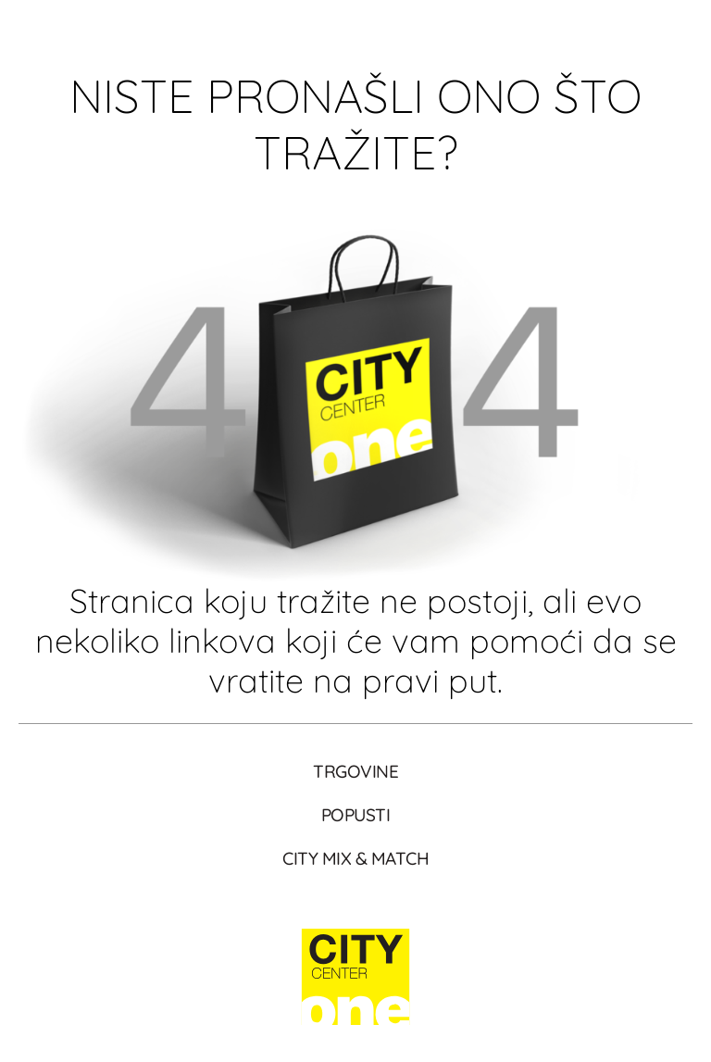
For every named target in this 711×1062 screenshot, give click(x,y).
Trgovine (355, 771)
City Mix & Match (355, 858)
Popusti (356, 815)
